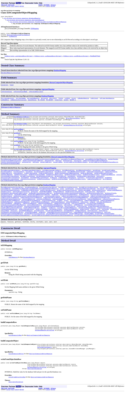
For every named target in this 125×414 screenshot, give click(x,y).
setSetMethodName (31, 227)
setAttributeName (42, 224)
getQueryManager (7, 183)
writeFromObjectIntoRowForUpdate (75, 169)
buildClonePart (6, 180)
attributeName (21, 100)
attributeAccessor (7, 100)
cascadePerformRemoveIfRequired (72, 166)
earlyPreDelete (111, 199)
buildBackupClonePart (83, 178)
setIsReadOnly (69, 225)
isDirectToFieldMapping (111, 211)
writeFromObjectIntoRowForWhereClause (88, 231)
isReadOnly (5, 102)
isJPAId (67, 100)
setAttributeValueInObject (10, 169)
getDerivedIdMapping (114, 201)
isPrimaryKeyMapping (107, 100)
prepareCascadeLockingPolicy (98, 220)
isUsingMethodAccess (34, 218)
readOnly (44, 222)
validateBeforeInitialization (56, 229)
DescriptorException (34, 390)
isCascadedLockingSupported (99, 210)
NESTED (8, 6)
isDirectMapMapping (94, 211)
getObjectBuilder (86, 182)
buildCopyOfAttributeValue (43, 180)
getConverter (49, 167)
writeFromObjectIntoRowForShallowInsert (15, 231)
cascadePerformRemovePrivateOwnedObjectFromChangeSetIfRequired (35, 199)
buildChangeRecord (31, 197)
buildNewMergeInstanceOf (76, 180)
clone (62, 199)
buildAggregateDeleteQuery (10, 178)
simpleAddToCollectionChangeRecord (59, 227)
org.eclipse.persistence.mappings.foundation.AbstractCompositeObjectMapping (38, 22)
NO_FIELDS (41, 102)
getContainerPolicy (99, 201)
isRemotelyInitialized (18, 102)
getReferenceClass (20, 183)
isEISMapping (18, 142)
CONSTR (17, 6)
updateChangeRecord (94, 189)
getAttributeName (84, 201)
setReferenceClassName (60, 189)
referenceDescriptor (36, 93)
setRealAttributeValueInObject (12, 227)
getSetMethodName (20, 206)
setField (36, 169)
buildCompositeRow (20, 128)
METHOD (22, 6)
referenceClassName (20, 93)
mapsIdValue (32, 102)
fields (60, 100)
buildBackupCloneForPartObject (12, 197)
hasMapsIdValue (6, 208)
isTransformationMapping (95, 217)
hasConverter (67, 167)
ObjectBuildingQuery (73, 122)
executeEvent (18, 182)
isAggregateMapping (108, 183)
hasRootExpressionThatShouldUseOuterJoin (28, 208)
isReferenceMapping (29, 217)
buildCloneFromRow (108, 178)
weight (66, 102)
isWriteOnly (68, 218)
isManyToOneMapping (107, 213)
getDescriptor (6, 203)
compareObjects (6, 182)
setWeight (42, 227)
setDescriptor (95, 224)
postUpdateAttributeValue (39, 187)
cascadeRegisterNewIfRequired (95, 166)
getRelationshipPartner (95, 204)
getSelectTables (7, 206)
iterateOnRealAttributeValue (94, 218)
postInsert (100, 185)
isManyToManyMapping (91, 213)
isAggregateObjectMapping (52, 210)
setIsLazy (13, 225)
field (11, 86)
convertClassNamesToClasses (11, 167)
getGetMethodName (45, 203)
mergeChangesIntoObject (44, 185)
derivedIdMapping (33, 100)
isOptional (94, 100)
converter (4, 86)
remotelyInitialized (104, 222)
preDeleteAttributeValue (67, 187)
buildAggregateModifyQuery (31, 178)
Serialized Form (95, 57)
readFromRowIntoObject (31, 222)
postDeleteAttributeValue (86, 185)
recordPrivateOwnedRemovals (67, 222)
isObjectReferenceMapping (40, 215)
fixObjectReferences (46, 182)
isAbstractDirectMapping (10, 210)
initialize (77, 167)
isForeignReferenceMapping (30, 213)
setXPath (17, 151)
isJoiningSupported (48, 213)
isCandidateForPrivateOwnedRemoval (75, 210)
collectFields (113, 166)
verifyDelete (107, 189)
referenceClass (6, 93)
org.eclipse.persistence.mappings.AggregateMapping (25, 20)
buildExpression (60, 180)
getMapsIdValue (58, 203)
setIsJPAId (5, 225)
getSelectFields (110, 204)
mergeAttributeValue (27, 185)
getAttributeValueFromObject (33, 167)
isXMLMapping (78, 218)
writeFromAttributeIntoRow (104, 229)
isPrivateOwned (6, 217)
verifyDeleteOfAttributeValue (12, 190)
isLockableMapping (76, 213)
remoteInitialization (28, 189)
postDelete (71, 185)
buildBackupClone (68, 178)
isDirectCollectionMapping (76, 211)
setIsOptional (39, 225)
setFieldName (18, 147)
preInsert (80, 187)
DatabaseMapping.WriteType (10, 74)
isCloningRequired (28, 211)
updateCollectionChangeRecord (12, 229)
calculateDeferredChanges (109, 197)
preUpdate (108, 187)
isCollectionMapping (43, 211)
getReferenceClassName (37, 183)
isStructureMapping (78, 217)
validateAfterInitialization (34, 229)
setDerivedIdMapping (71, 224)
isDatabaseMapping (58, 211)
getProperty (100, 203)
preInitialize (82, 220)
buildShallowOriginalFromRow (11, 166)
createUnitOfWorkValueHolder (85, 199)
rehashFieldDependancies (87, 222)
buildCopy (29, 180)
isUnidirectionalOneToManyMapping (13, 218)
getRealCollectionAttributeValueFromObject (69, 204)
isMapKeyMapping (83, 100)
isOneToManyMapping (57, 215)
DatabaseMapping (60, 71)
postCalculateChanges (31, 220)
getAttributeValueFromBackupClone (67, 182)
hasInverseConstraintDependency (101, 206)
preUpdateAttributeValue (10, 189)
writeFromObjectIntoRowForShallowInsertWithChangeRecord (52, 231)
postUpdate (25, 187)
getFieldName (18, 134)
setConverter (26, 169)
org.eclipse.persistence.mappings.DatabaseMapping (22, 18)
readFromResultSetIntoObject (11, 222)
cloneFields (69, 199)
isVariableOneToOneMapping (52, 218)
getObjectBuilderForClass (103, 182)
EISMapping (35, 29)
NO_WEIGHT (49, 102)
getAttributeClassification (67, 201)
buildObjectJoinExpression (67, 197)
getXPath (17, 138)
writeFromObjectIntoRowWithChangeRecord (103, 169)
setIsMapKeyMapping (25, 225)
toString (107, 227)
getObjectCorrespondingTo (74, 203)
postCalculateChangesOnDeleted (52, 220)
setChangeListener (55, 224)
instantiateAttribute (52, 208)
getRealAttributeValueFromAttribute (14, 204)
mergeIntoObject (60, 185)
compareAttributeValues (95, 180)
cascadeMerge (5, 199)
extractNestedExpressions (10, 201)
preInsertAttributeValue (94, 187)
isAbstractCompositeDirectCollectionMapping (106, 208)
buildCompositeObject (21, 120)
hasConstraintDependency (68, 206)
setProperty (103, 225)
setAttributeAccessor (26, 224)
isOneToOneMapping (72, 215)
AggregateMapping (47, 91)
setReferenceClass (43, 189)
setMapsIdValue (80, 225)
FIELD (12, 6)
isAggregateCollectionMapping (31, 210)
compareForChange (111, 180)
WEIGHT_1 (73, 102)
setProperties (92, 225)
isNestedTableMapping (21, 215)
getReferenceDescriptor (54, 183)
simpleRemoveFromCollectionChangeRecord (88, 227)
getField (58, 167)
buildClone (96, 178)
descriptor (53, 100)
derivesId (44, 100)
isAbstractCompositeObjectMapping (95, 167)
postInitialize (69, 220)
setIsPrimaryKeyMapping (53, 225)
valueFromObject (46, 169)
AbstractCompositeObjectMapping (18, 36)
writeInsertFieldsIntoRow (10, 171)
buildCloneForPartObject (48, 197)
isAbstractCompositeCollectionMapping (75, 208)
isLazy (73, 100)
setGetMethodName (116, 224)
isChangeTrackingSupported (10, 211)
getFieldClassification (21, 203)
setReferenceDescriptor (77, 189)
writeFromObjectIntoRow (22, 155)
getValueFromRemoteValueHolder (39, 206)
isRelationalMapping (45, 217)
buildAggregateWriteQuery (51, 178)
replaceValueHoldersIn (9, 224)
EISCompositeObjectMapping (10, 110)
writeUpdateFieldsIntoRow (112, 231)
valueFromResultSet (76, 229)
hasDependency (84, 206)
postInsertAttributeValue (10, 187)
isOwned (92, 215)
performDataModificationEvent (12, 220)
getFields (34, 203)
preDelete (53, 187)
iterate (119, 183)
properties (58, 102)
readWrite (52, 222)
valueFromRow (57, 169)
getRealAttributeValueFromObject (40, 204)
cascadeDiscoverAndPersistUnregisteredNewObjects (41, 166)
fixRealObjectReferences (30, 201)
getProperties (90, 203)
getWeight (55, 206)
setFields (105, 224)
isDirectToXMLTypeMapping (10, 213)
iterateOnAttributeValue (10, 185)
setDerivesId (84, 224)
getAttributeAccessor (47, 201)
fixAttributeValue (30, 182)
